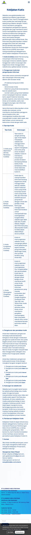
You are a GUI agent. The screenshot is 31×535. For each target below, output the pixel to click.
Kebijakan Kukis (17, 529)
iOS (7, 370)
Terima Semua (19, 532)
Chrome (24, 366)
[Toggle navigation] (29, 2)
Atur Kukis (10, 532)
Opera (23, 382)
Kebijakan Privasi (7, 529)
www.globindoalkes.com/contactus (11, 462)
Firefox (24, 380)
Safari (23, 368)
